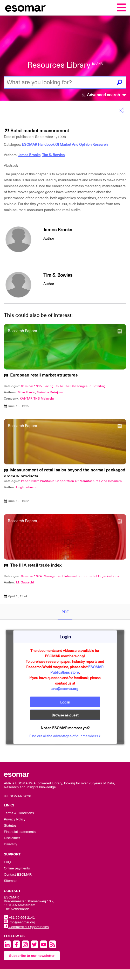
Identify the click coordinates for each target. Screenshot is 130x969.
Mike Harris (26, 392)
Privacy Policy (14, 819)
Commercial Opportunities (26, 927)
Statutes (10, 825)
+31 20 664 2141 (19, 917)
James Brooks (29, 154)
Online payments (17, 868)
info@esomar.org (19, 922)
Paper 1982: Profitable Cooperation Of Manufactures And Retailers (71, 481)
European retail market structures (44, 375)
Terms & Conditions (19, 813)
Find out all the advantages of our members (65, 735)
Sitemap (10, 881)
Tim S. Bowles (53, 154)
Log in (65, 702)
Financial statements (20, 832)
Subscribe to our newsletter (32, 956)
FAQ (7, 862)
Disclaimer (12, 838)
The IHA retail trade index (36, 565)
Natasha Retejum (50, 392)
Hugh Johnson (27, 487)
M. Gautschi (25, 582)
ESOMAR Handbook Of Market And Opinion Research (65, 144)
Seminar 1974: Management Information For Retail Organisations (70, 576)
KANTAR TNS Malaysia (37, 398)
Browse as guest (65, 715)
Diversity (10, 844)
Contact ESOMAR (18, 874)
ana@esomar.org (64, 688)
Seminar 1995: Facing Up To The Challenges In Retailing (63, 386)
